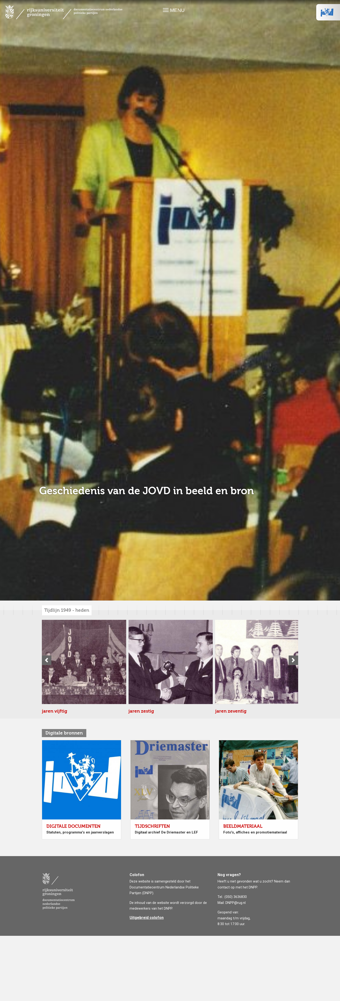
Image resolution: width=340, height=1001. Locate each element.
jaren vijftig (54, 711)
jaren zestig (55, 805)
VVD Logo (328, 12)
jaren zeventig (57, 899)
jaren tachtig (56, 993)
